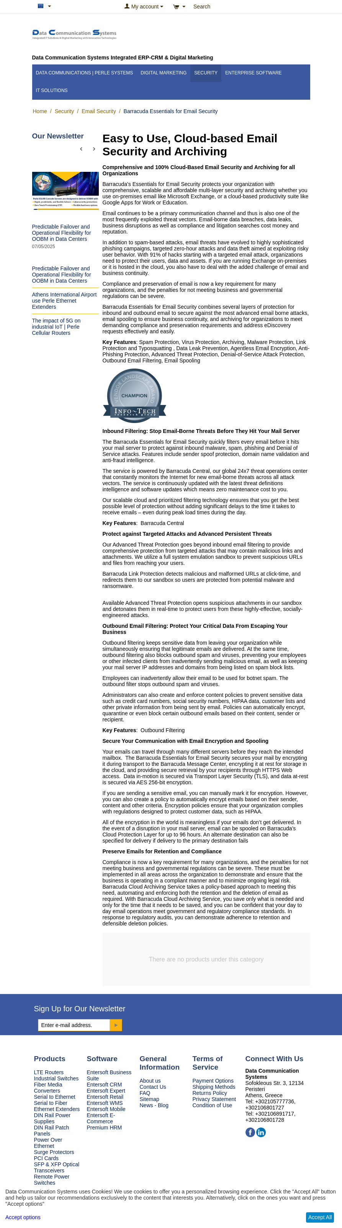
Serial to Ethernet (54, 1097)
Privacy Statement (214, 1099)
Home (40, 111)
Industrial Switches (56, 1078)
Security (206, 73)
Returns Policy (210, 1093)
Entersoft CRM (104, 1084)
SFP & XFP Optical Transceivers (57, 1167)
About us (150, 1081)
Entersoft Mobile (106, 1109)
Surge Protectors (54, 1152)
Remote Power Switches (52, 1180)
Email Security (99, 111)
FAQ (145, 1093)
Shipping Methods (214, 1087)
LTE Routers (49, 1072)
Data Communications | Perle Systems (84, 73)
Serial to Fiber (50, 1103)
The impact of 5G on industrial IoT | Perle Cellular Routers (56, 327)
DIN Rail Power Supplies (52, 1118)
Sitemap (149, 1099)
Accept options (23, 1217)
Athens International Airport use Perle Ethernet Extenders (64, 300)
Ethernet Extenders (57, 1109)
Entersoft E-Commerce (101, 1118)
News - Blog (154, 1105)
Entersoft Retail (105, 1097)
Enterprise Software (253, 73)
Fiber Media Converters (48, 1087)
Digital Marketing (164, 73)
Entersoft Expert (106, 1091)
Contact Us (153, 1087)
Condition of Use (212, 1105)
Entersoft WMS (105, 1103)
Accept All (320, 1217)
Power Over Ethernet (48, 1143)
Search (201, 6)
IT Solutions (52, 90)
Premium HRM (104, 1127)
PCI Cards (46, 1158)
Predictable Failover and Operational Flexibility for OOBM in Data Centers (61, 233)
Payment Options (213, 1081)
